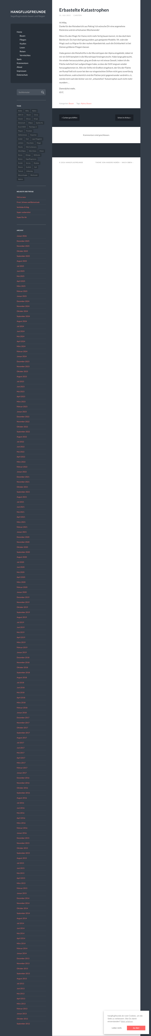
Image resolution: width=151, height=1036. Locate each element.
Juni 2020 (21, 567)
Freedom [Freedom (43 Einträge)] (29, 131)
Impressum (21, 71)
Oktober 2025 (22, 251)
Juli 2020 (20, 562)
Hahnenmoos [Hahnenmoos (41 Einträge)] (22, 135)
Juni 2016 (21, 808)
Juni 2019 (21, 627)
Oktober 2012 (22, 1019)
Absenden (42, 92)
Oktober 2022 (22, 427)
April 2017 (21, 758)
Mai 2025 (20, 276)
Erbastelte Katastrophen (84, 10)
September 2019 (23, 612)
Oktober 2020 (22, 547)
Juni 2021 (21, 507)
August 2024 (22, 321)
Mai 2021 (20, 512)
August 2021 (22, 497)
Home (19, 32)
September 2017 (23, 733)
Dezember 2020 (23, 537)
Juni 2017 (21, 748)
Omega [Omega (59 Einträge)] (28, 155)
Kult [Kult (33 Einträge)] (27, 139)
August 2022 (22, 437)
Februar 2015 (22, 888)
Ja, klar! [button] (136, 1028)
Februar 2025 (22, 291)
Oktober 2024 (22, 311)
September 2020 (23, 552)
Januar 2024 (22, 356)
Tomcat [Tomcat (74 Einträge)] (20, 171)
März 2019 (21, 642)
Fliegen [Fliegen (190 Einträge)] (20, 131)
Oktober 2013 (22, 968)
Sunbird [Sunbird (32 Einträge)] (28, 167)
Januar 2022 (22, 472)
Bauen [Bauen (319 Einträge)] (29, 115)
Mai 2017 (20, 753)
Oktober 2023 (22, 371)
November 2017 (23, 723)
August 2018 (22, 677)
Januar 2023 (22, 412)
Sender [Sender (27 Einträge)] (20, 163)
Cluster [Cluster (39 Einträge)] (20, 119)
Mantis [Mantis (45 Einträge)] (20, 147)
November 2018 (23, 662)
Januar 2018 (22, 713)
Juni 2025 (21, 271)
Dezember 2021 (23, 477)
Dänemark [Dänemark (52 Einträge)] (21, 123)
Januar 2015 (22, 893)
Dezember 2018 (23, 657)
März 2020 (21, 582)
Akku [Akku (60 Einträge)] (27, 111)
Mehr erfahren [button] (127, 1022)
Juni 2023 (21, 386)
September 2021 (23, 492)
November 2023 (23, 366)
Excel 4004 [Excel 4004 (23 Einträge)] (22, 127)
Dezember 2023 (23, 361)
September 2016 (23, 793)
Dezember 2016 (23, 778)
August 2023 (22, 376)
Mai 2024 (20, 336)
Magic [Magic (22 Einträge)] (39, 143)
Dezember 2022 (23, 417)
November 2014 (23, 903)
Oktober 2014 (22, 908)
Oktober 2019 (22, 607)
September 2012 (23, 1024)
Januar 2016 (22, 833)
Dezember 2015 (23, 838)
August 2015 (22, 858)
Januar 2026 (22, 236)
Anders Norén (113, 162)
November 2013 (23, 963)
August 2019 (22, 617)
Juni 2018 (21, 688)
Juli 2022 (20, 442)
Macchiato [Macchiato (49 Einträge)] (30, 143)
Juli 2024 (20, 326)
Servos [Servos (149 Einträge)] (28, 163)
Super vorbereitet (24, 212)
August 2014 (22, 918)
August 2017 (22, 738)
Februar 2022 (22, 467)
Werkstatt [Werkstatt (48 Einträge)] (34, 175)
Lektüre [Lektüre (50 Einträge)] (20, 143)
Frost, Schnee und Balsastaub (28, 202)
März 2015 (21, 883)
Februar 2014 (22, 948)
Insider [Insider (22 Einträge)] (20, 139)
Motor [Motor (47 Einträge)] (42, 151)
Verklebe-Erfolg (23, 207)
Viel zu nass (21, 197)
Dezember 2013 (23, 958)
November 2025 (23, 246)
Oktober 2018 (22, 667)
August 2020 (22, 557)
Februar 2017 (22, 768)
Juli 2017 (20, 743)
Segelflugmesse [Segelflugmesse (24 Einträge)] (31, 159)
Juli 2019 (20, 622)
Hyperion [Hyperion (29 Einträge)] (33, 135)
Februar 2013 (22, 1009)
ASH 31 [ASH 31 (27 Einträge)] (20, 115)
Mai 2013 (20, 993)
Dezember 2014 (23, 898)
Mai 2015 (20, 873)
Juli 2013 (20, 983)
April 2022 (21, 457)
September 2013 (23, 973)
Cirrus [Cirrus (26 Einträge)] (36, 115)
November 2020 (23, 542)
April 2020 (21, 577)
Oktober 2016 (22, 788)
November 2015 (23, 843)
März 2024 (21, 346)
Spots (19, 59)
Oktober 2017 (22, 728)
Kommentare (22, 63)
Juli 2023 (20, 381)
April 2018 (21, 697)
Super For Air (22, 217)
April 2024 (21, 341)
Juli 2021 (20, 502)
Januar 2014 (22, 953)
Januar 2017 (22, 773)
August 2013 (22, 978)
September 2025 (23, 256)
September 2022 (23, 432)
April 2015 (21, 878)
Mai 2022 (20, 452)
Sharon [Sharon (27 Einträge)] (20, 167)
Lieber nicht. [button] (117, 1028)
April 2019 (21, 637)
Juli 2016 (20, 803)
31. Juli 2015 (65, 15)
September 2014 (23, 913)
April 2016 (21, 818)
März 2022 (21, 462)
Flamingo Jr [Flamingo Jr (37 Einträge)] (33, 127)
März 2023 (21, 401)
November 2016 (23, 783)
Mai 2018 (20, 692)
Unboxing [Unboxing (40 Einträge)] (29, 171)
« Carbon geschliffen (69, 118)
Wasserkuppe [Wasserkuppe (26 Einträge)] (22, 175)
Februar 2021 (22, 527)
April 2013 (21, 999)
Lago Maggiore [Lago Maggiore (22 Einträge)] (37, 139)
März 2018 (21, 703)
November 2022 (23, 422)
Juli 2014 (20, 923)
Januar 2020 (22, 592)
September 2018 (23, 672)
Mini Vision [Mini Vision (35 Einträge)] (32, 151)
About (19, 67)
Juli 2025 (20, 266)
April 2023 (21, 396)
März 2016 (21, 823)
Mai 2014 (20, 933)
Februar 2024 (22, 351)
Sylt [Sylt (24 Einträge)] (35, 167)
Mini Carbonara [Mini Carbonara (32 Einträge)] (31, 147)
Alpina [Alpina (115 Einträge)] (34, 111)
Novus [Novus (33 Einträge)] (20, 155)
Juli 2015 (20, 863)
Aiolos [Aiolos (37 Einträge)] (20, 111)
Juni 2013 (21, 988)
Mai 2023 (20, 392)
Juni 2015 (21, 868)
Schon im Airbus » (124, 118)
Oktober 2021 (22, 487)
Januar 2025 (22, 296)
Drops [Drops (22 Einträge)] (36, 119)
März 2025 (21, 286)
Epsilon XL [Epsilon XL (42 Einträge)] (39, 123)
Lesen (22, 47)
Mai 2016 (20, 813)
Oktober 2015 (22, 848)
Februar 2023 (22, 407)
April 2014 (21, 938)
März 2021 (21, 522)
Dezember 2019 (23, 597)
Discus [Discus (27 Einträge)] (28, 119)
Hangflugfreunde (28, 12)
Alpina (83, 103)
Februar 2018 (22, 708)
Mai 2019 (20, 632)
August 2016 (22, 798)
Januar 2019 (22, 652)
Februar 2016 (22, 828)
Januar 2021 (22, 532)
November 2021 (23, 482)
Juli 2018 (20, 682)
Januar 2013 (22, 1014)
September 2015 (23, 853)
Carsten (77, 15)
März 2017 (21, 763)
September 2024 (23, 316)
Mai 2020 (20, 572)
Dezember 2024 (23, 301)
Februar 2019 (22, 647)
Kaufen (23, 43)
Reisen (22, 51)
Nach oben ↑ (127, 162)
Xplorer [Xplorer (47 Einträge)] (20, 179)
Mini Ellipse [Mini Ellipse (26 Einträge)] (22, 151)
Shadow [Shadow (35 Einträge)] (36, 163)
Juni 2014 (21, 928)
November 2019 (23, 602)
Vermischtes (25, 55)
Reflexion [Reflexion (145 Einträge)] (37, 155)
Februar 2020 (22, 587)
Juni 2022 (21, 447)
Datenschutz (22, 75)
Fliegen (23, 39)
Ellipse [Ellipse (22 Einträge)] (30, 123)
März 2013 (21, 1004)
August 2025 (22, 261)
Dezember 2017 (23, 718)
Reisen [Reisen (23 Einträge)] (20, 159)
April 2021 (21, 517)
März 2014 (21, 943)
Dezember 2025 (23, 241)
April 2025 (21, 281)
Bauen (22, 36)
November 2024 (23, 306)
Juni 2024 (21, 331)
